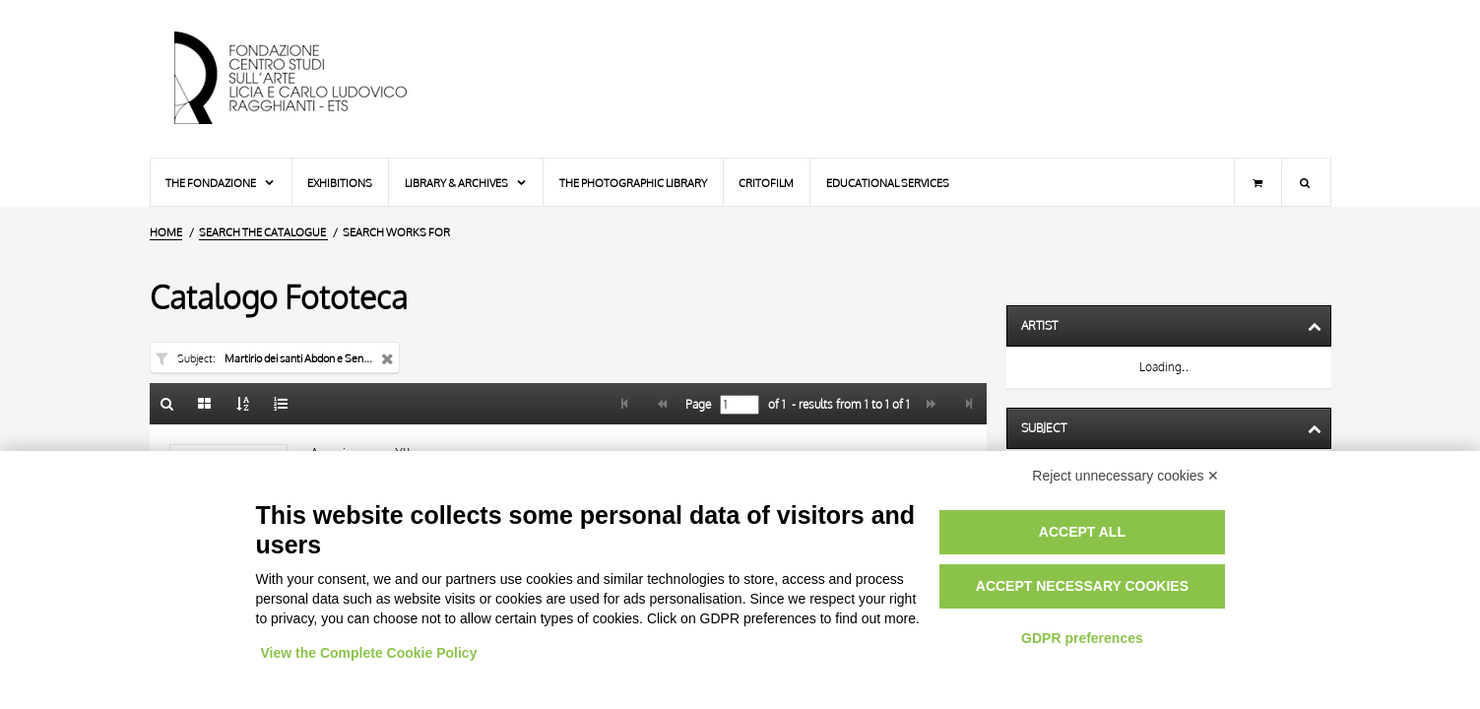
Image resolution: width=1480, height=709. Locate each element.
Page (696, 405)
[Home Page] (307, 79)
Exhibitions (339, 182)
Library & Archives (466, 182)
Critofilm (766, 182)
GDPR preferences (1082, 638)
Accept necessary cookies (1082, 586)
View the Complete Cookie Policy (369, 653)
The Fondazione (220, 182)
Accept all (1082, 532)
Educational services (887, 182)
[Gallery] (205, 403)
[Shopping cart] (1257, 182)
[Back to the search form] (167, 403)
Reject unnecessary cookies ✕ (1125, 475)
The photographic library (633, 182)
